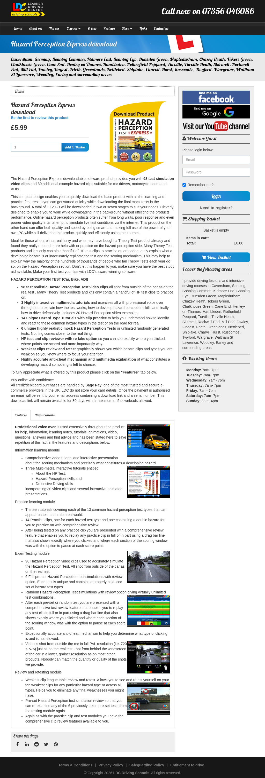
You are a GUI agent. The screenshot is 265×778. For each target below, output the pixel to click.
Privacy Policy (111, 765)
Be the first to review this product (39, 118)
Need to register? (216, 207)
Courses (73, 28)
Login (216, 196)
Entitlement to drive (187, 765)
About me (35, 28)
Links (143, 28)
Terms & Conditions (75, 765)
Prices (91, 28)
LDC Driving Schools (131, 773)
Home (18, 28)
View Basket (216, 257)
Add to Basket (75, 147)
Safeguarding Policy (146, 765)
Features (20, 415)
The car (54, 28)
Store (127, 28)
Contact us (161, 28)
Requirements (44, 415)
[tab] (21, 415)
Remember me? (198, 185)
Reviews (109, 28)
